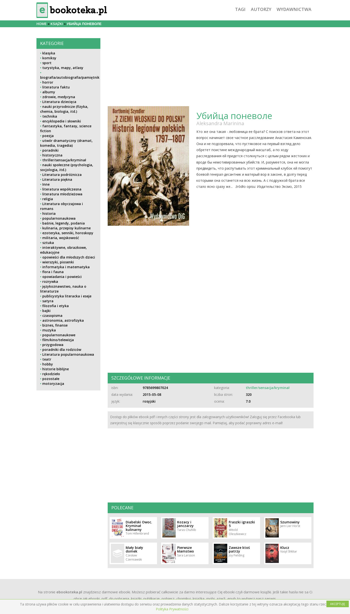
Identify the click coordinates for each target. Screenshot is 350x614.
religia (47, 199)
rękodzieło (51, 374)
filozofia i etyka (55, 305)
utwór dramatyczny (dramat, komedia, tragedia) (66, 143)
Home (41, 23)
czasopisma (52, 315)
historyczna (52, 155)
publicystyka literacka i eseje (66, 296)
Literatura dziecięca (59, 101)
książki (57, 23)
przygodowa (52, 344)
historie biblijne (55, 369)
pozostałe (50, 378)
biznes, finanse (55, 325)
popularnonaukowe (58, 335)
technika (49, 116)
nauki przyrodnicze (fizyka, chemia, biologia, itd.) (64, 109)
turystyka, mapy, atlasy (62, 67)
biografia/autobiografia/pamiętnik (69, 77)
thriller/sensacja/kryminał (64, 160)
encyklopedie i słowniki (61, 121)
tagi (240, 9)
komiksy (49, 58)
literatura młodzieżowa (62, 194)
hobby (47, 364)
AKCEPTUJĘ (337, 604)
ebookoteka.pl (69, 591)
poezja (48, 135)
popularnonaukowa (59, 218)
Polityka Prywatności (172, 609)
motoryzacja (53, 383)
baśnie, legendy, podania (63, 223)
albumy (48, 92)
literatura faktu (56, 87)
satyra (47, 301)
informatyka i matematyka (66, 267)
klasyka (48, 53)
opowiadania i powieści (62, 276)
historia (49, 213)
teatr (46, 359)
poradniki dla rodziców (61, 349)
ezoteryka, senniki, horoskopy (67, 233)
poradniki (50, 150)
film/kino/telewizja (58, 339)
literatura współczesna (61, 189)
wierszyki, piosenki (58, 262)
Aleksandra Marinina (220, 123)
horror (47, 82)
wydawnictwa (294, 9)
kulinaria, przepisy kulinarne (66, 228)
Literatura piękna (57, 179)
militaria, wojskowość (60, 237)
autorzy (261, 9)
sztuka (48, 242)
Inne (46, 184)
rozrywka (50, 281)
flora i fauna (53, 271)
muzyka (49, 330)
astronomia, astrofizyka (63, 320)
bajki (46, 310)
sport (47, 63)
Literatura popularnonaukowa (68, 354)
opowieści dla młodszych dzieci (68, 257)
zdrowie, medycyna (58, 97)
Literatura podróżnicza (62, 174)
